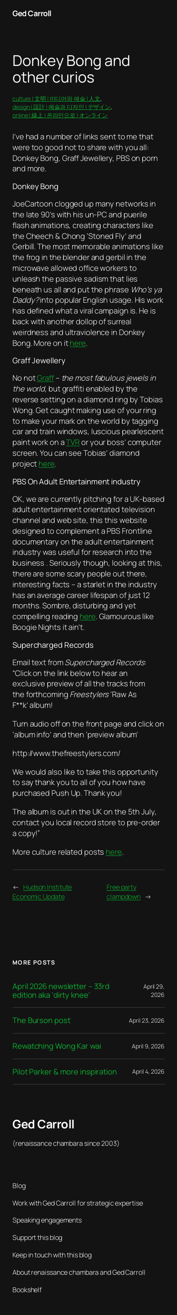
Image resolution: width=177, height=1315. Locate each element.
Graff (45, 377)
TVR (73, 442)
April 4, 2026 (148, 1071)
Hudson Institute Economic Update (42, 891)
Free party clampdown (124, 891)
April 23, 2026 (147, 1020)
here (78, 343)
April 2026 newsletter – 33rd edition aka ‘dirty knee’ (60, 990)
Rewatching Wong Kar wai (56, 1046)
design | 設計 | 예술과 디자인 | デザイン (61, 107)
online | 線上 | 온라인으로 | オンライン (60, 115)
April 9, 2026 (148, 1046)
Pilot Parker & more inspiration (64, 1071)
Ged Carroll (31, 13)
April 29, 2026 (154, 990)
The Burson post (41, 1020)
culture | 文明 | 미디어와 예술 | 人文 (56, 98)
